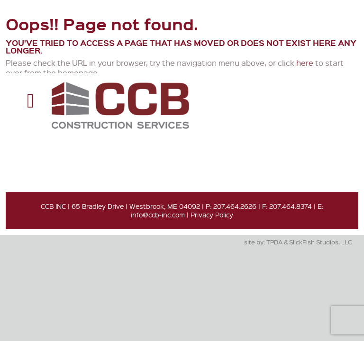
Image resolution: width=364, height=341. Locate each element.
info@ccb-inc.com (158, 214)
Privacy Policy (212, 214)
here (304, 63)
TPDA (274, 242)
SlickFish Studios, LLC (320, 242)
